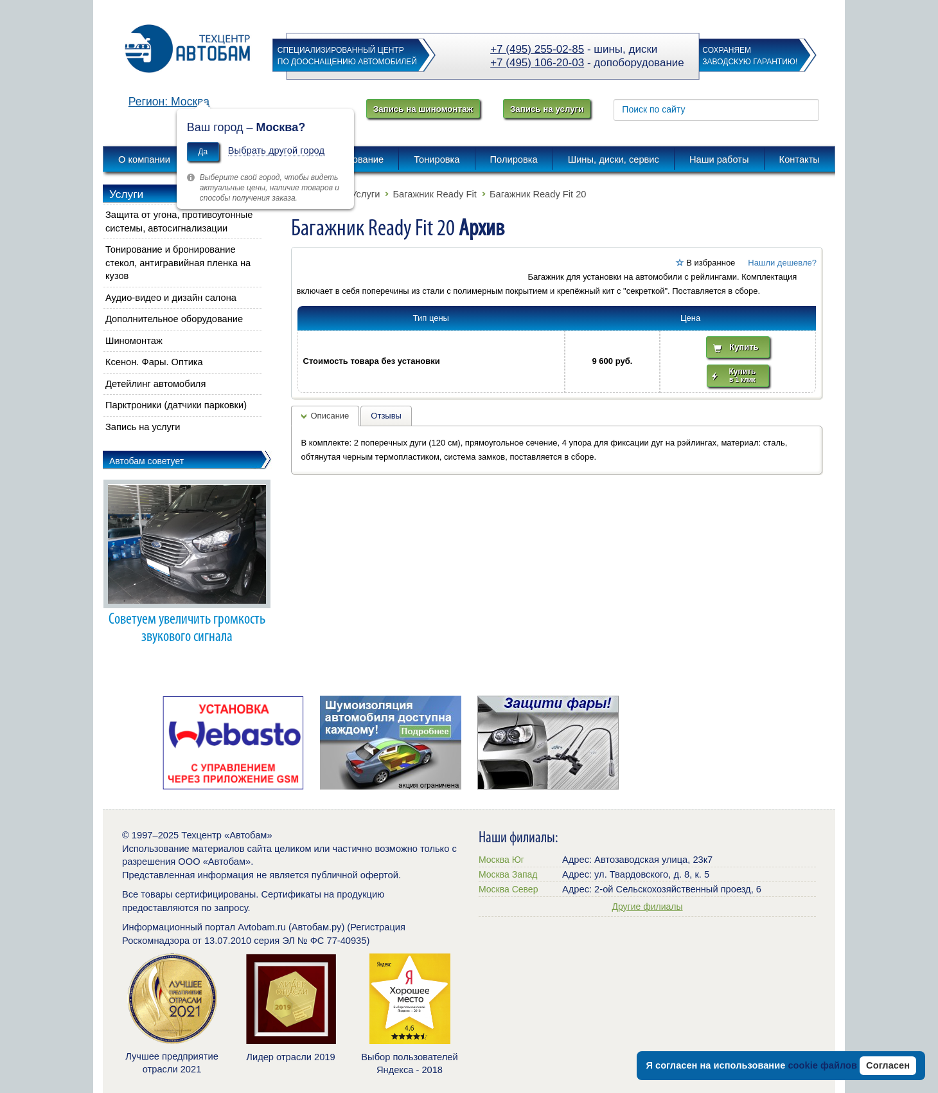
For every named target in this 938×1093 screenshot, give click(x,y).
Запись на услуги (546, 109)
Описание (330, 415)
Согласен (888, 1065)
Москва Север (508, 889)
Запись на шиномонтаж (423, 109)
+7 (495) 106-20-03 (537, 63)
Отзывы (386, 415)
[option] (233, 743)
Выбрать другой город (276, 150)
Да (203, 151)
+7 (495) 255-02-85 (537, 49)
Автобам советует (146, 461)
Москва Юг (501, 859)
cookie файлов (822, 1065)
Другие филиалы (647, 906)
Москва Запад (508, 874)
